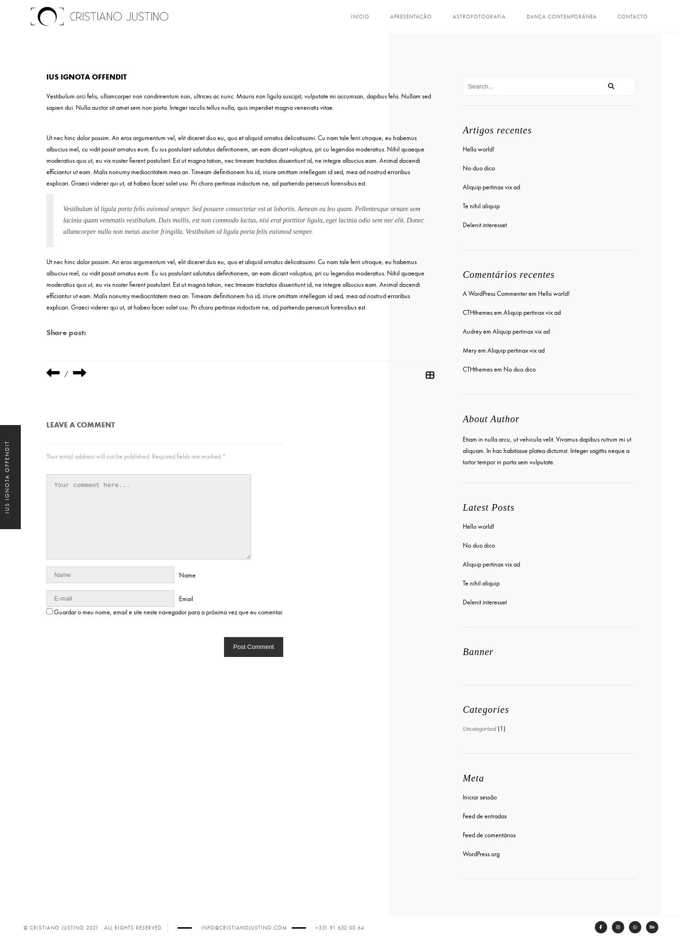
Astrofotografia (479, 17)
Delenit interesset (484, 224)
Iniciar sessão (479, 796)
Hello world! (478, 148)
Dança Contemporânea (562, 17)
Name (190, 574)
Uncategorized (478, 728)
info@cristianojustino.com (244, 928)
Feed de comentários (488, 834)
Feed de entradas (484, 815)
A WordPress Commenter (494, 293)
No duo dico (478, 167)
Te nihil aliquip (480, 205)
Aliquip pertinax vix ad (490, 186)
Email (189, 598)
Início (360, 17)
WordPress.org (480, 853)
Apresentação (411, 17)
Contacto (633, 17)
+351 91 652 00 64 (339, 928)
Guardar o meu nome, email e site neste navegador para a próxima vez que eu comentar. (171, 611)
